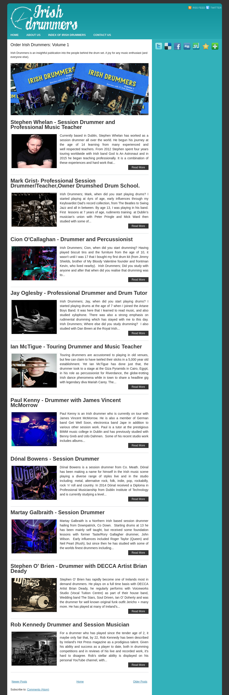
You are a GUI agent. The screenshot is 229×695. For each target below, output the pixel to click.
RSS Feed (196, 7)
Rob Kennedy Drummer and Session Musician (70, 624)
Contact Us (102, 35)
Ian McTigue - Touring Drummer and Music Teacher (76, 346)
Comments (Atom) (38, 689)
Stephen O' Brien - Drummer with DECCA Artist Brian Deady (79, 568)
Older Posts (140, 681)
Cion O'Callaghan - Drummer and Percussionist (72, 239)
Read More (138, 167)
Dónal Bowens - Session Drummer (55, 459)
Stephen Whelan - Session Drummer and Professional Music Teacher (63, 124)
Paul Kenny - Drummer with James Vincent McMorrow (66, 402)
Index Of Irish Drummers (67, 35)
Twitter (214, 7)
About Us (33, 35)
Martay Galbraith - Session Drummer (58, 512)
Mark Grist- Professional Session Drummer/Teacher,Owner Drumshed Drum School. (75, 183)
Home (15, 35)
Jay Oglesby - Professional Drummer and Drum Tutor (79, 293)
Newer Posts (19, 681)
